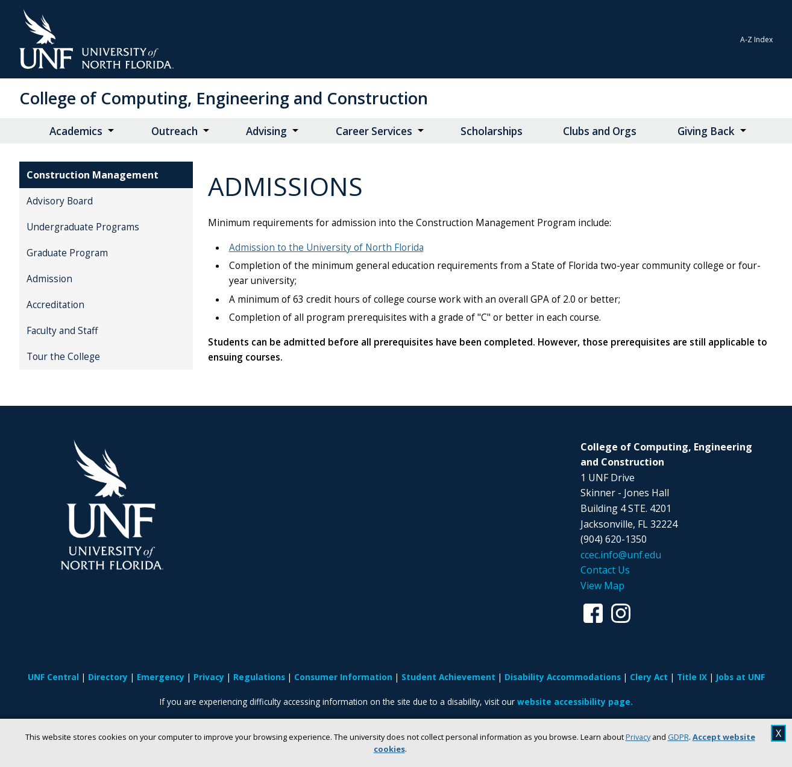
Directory (108, 677)
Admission (49, 279)
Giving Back (706, 131)
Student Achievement (448, 677)
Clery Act (649, 677)
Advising (266, 131)
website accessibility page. (575, 701)
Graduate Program (67, 253)
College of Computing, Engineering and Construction (223, 98)
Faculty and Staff (62, 330)
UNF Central (53, 677)
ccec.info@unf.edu (620, 554)
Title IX (692, 677)
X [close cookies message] (778, 733)
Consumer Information (343, 677)
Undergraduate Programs (83, 227)
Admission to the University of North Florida (326, 247)
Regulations (259, 677)
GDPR (678, 736)
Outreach (174, 131)
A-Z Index (756, 39)
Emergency (160, 677)
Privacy (638, 736)
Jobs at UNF (740, 677)
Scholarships (491, 131)
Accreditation (55, 304)
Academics (75, 131)
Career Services (374, 131)
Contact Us (605, 569)
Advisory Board (60, 201)
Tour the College (63, 356)
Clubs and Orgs (599, 131)
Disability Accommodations (562, 677)
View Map (602, 585)
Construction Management (93, 174)
